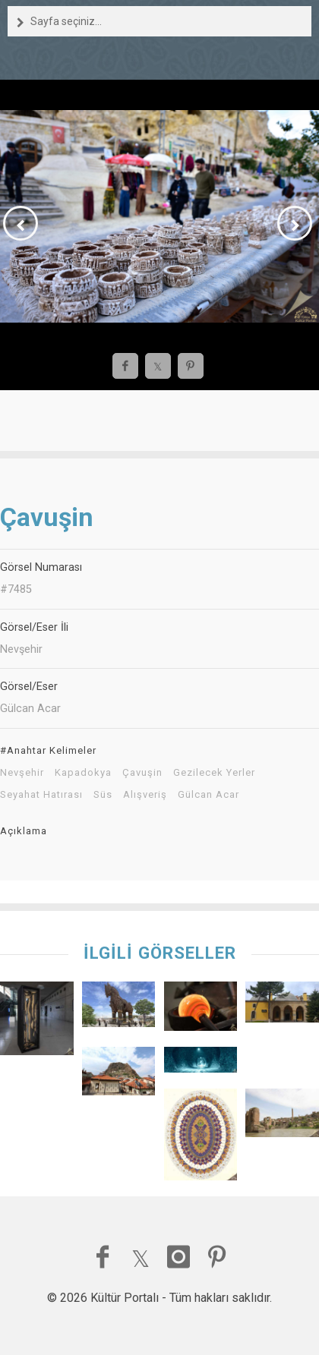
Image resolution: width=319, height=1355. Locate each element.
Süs (102, 794)
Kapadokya (83, 772)
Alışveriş (145, 794)
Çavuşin (142, 772)
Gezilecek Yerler (214, 772)
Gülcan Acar (208, 794)
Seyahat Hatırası (41, 794)
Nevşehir (22, 772)
